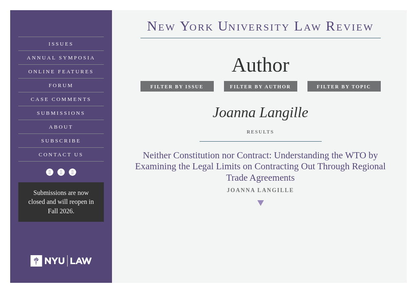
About (61, 127)
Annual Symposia (61, 58)
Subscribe (61, 141)
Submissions (61, 113)
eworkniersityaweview (260, 27)
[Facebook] (61, 172)
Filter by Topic (344, 87)
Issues (60, 44)
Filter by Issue (177, 87)
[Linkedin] (72, 172)
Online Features (61, 71)
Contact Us (61, 154)
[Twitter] (49, 172)
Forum (60, 85)
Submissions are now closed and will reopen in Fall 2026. (61, 201)
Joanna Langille (260, 190)
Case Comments (61, 99)
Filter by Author (260, 87)
